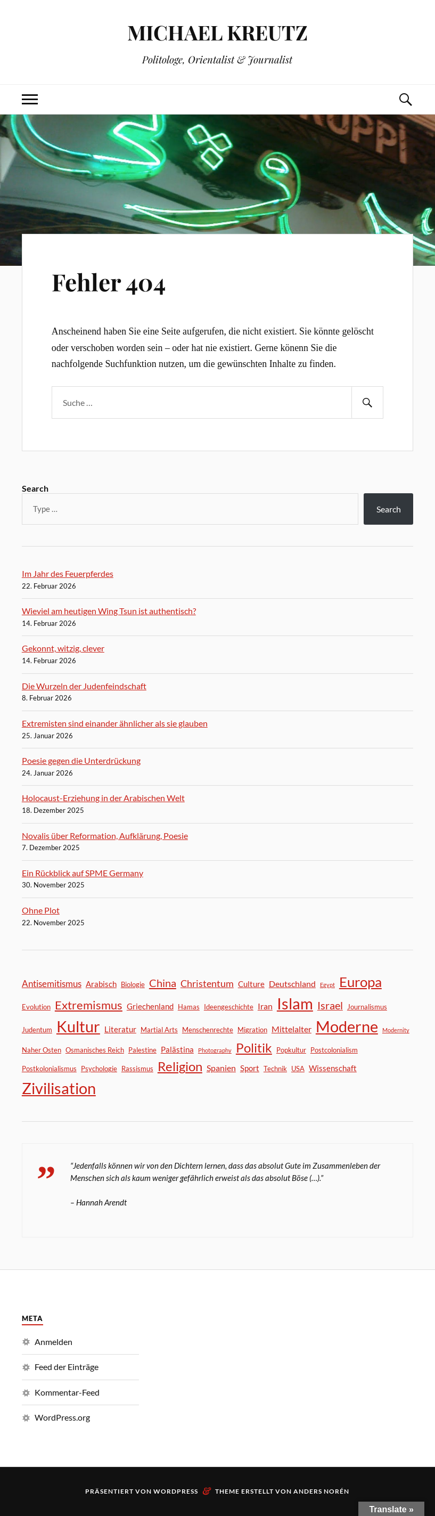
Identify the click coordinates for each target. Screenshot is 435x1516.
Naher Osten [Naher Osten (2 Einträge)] (41, 1050)
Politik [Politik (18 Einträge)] (254, 1047)
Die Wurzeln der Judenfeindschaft (84, 686)
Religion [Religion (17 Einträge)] (180, 1066)
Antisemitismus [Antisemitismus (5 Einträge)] (51, 983)
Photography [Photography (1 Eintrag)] (215, 1050)
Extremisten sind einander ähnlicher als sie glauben (115, 723)
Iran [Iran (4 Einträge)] (265, 1006)
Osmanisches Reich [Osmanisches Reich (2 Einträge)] (94, 1050)
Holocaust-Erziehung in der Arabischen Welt (103, 798)
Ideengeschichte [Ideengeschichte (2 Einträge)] (228, 1006)
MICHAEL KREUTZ (217, 32)
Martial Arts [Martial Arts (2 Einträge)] (159, 1029)
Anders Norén (321, 1491)
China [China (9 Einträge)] (162, 982)
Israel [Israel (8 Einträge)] (330, 1005)
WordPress (175, 1491)
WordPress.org (62, 1417)
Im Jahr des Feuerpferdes (67, 573)
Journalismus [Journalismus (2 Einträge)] (367, 1006)
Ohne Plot (41, 910)
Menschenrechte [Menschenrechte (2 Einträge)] (207, 1029)
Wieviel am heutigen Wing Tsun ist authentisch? (109, 611)
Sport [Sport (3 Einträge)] (249, 1068)
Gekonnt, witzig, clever (63, 648)
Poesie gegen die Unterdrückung (81, 760)
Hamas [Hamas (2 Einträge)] (189, 1006)
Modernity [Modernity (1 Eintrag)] (395, 1029)
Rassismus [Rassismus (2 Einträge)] (137, 1068)
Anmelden (53, 1341)
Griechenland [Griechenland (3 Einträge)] (150, 1006)
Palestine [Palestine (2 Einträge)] (142, 1050)
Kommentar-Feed (67, 1392)
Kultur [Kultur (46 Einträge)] (78, 1026)
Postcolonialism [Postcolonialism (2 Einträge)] (334, 1050)
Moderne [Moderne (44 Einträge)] (347, 1026)
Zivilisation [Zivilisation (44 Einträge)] (59, 1088)
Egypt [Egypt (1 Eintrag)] (327, 984)
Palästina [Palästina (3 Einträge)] (177, 1049)
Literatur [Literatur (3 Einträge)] (120, 1029)
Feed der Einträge (67, 1367)
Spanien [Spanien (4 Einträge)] (221, 1068)
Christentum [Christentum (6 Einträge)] (207, 983)
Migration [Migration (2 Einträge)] (252, 1029)
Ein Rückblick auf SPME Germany (82, 873)
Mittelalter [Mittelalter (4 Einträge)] (291, 1029)
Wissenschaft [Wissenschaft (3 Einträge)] (333, 1068)
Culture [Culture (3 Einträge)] (251, 984)
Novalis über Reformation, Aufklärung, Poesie (105, 835)
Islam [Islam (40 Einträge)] (295, 1004)
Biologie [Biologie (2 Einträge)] (133, 984)
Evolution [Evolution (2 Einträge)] (36, 1006)
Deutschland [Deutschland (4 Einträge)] (292, 984)
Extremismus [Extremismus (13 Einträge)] (88, 1005)
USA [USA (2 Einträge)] (298, 1068)
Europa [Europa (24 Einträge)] (360, 982)
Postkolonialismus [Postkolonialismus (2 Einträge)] (49, 1068)
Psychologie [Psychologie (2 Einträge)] (99, 1068)
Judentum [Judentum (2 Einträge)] (37, 1029)
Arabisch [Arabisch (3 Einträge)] (101, 984)
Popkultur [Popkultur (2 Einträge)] (291, 1050)
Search (35, 488)
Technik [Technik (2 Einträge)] (275, 1068)
